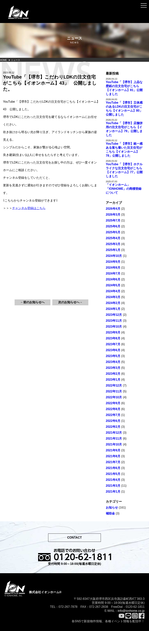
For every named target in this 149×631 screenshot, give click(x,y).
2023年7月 (113, 344)
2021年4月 (113, 479)
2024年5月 (113, 285)
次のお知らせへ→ (70, 302)
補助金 (110, 513)
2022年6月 (113, 420)
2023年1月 (113, 379)
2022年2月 (113, 426)
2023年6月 (113, 350)
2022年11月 (114, 391)
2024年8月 (113, 267)
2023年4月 (113, 362)
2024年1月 (113, 308)
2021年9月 (113, 450)
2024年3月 (113, 297)
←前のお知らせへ (32, 302)
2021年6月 (113, 468)
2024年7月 (113, 273)
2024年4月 (113, 291)
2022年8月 (113, 409)
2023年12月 (114, 314)
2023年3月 (113, 367)
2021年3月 (113, 485)
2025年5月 (113, 232)
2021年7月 (113, 462)
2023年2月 (113, 373)
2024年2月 (113, 303)
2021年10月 (114, 444)
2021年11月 (114, 438)
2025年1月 (113, 250)
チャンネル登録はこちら (28, 208)
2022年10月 (114, 397)
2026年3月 (113, 214)
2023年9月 (113, 332)
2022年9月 (113, 403)
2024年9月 (113, 261)
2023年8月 (113, 338)
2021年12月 (114, 432)
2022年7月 (113, 415)
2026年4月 (113, 208)
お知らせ (112, 507)
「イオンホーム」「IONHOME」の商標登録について (123, 188)
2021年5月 (113, 473)
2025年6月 (113, 226)
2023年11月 (114, 320)
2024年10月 (114, 255)
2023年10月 (114, 326)
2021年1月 (113, 491)
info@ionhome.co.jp (131, 610)
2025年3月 (113, 244)
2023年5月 (113, 356)
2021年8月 (113, 456)
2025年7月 (113, 220)
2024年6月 (113, 279)
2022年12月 (114, 385)
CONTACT (74, 537)
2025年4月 (113, 238)
